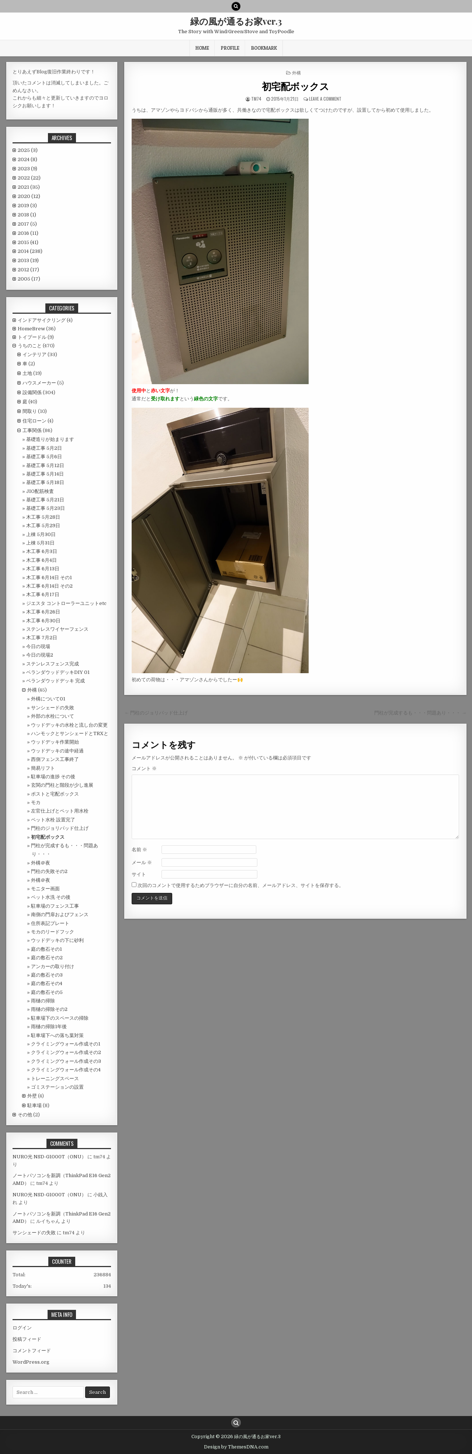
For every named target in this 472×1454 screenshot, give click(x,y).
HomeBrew (31, 328)
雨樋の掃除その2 (49, 1009)
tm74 (256, 98)
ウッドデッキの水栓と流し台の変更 (69, 725)
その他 (25, 1114)
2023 (27, 168)
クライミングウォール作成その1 (65, 1044)
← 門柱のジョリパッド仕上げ (156, 713)
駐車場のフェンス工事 (55, 906)
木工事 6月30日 (43, 620)
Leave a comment (325, 98)
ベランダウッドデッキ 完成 (55, 680)
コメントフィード (32, 1350)
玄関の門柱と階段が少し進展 (62, 785)
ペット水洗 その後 (50, 897)
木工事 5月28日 (43, 517)
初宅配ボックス (295, 86)
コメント (144, 768)
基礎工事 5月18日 (45, 482)
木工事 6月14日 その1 (49, 577)
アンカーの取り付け (52, 966)
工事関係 (32, 430)
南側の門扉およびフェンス (59, 914)
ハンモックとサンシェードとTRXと (69, 733)
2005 (29, 279)
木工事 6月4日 (41, 560)
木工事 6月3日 (41, 551)
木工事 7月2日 (41, 637)
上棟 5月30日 (41, 534)
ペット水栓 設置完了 (53, 819)
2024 (27, 159)
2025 (28, 150)
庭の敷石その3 (47, 975)
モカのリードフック (52, 932)
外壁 (32, 1096)
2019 (27, 205)
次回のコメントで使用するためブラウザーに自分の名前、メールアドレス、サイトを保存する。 (241, 885)
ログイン (22, 1327)
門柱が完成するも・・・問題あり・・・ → (420, 713)
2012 (28, 269)
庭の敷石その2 (47, 957)
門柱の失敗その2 (49, 871)
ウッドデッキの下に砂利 (57, 940)
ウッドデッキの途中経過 (57, 751)
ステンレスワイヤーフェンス (57, 629)
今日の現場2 (39, 655)
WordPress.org (31, 1362)
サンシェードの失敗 (52, 707)
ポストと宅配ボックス (55, 794)
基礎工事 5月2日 (44, 448)
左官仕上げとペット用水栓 (59, 811)
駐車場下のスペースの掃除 (59, 1018)
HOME (202, 48)
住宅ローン (34, 421)
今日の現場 (38, 646)
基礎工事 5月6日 (44, 456)
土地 (27, 373)
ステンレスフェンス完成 (52, 664)
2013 (28, 260)
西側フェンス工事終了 (55, 759)
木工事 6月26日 (43, 612)
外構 (296, 72)
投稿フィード (27, 1339)
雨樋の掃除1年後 (49, 1026)
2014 (30, 251)
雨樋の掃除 (43, 1000)
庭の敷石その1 (46, 949)
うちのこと (30, 345)
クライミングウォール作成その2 (66, 1052)
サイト (139, 874)
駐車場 (34, 1105)
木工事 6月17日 (42, 594)
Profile (230, 48)
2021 (29, 187)
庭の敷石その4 (46, 983)
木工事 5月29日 (43, 525)
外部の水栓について (52, 716)
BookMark (264, 48)
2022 (29, 178)
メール (142, 862)
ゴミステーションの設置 (57, 1087)
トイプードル (32, 337)
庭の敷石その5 (47, 992)
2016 (28, 233)
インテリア (34, 354)
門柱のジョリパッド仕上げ (59, 828)
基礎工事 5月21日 (45, 499)
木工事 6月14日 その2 (49, 586)
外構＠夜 (40, 863)
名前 (139, 849)
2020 (29, 196)
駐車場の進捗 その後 (53, 776)
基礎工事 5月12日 (45, 465)
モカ (36, 802)
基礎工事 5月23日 (45, 508)
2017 (27, 224)
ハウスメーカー (39, 383)
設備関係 (32, 392)
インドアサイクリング (42, 320)
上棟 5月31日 (40, 543)
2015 (28, 242)
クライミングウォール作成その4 (66, 1069)
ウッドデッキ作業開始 (55, 742)
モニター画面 (45, 888)
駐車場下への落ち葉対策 (57, 1035)
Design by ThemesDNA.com (236, 1447)
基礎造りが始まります (50, 439)
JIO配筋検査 (40, 491)
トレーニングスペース (55, 1078)
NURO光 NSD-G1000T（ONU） (49, 1156)
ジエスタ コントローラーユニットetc (66, 603)
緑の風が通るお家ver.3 (236, 21)
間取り (29, 411)
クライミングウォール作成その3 (66, 1061)
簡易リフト (43, 768)
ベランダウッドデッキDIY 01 (58, 672)
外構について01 (48, 699)
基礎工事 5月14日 (45, 474)
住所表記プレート (50, 923)
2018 (27, 215)
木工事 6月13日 (42, 568)
